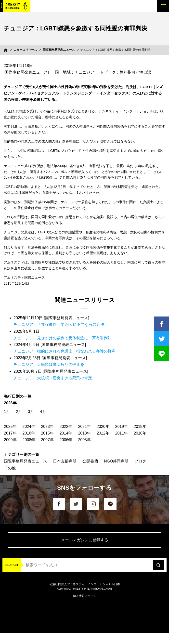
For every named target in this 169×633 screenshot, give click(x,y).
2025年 (10, 426)
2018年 (140, 426)
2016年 (29, 433)
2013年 (84, 433)
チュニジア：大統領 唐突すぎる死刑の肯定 (52, 378)
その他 (10, 468)
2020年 (103, 426)
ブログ (140, 461)
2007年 (47, 440)
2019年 (121, 426)
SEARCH (11, 565)
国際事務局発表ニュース (58, 50)
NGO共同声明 (116, 461)
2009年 (10, 440)
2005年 (84, 440)
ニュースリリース (25, 50)
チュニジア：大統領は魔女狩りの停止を (48, 364)
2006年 (66, 440)
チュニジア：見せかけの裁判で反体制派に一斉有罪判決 (62, 338)
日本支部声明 (65, 461)
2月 (19, 411)
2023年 (47, 426)
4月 (43, 411)
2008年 (29, 440)
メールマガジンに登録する (84, 540)
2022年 (66, 426)
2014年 (66, 433)
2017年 (10, 433)
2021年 (84, 426)
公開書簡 (90, 461)
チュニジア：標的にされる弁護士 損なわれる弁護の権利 (64, 351)
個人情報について (84, 596)
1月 (7, 411)
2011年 (121, 433)
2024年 (29, 426)
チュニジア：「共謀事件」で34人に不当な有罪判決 (58, 324)
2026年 (10, 403)
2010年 (140, 433)
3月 (31, 411)
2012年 (103, 433)
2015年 (47, 433)
